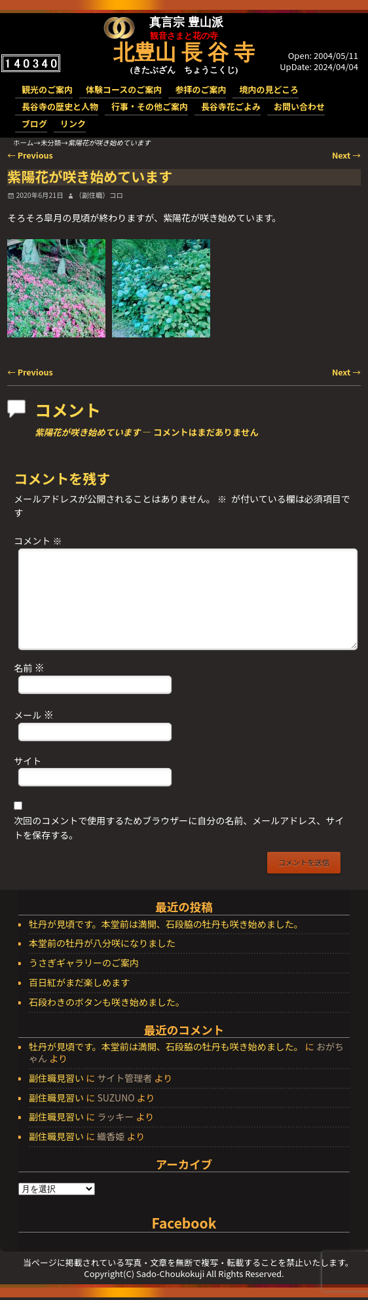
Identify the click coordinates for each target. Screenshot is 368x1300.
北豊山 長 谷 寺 (184, 52)
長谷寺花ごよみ (231, 106)
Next (346, 155)
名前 (30, 667)
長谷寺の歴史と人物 (60, 106)
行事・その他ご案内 (149, 106)
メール (35, 714)
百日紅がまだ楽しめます (79, 983)
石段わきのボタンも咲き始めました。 (107, 1002)
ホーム (23, 142)
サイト (27, 760)
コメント (39, 540)
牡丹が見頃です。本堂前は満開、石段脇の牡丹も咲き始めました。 (166, 924)
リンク (73, 123)
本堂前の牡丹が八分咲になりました (102, 943)
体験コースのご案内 (124, 89)
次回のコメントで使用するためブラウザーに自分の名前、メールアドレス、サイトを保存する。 (179, 827)
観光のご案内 (47, 89)
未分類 (51, 142)
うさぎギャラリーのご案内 (84, 963)
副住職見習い (56, 1077)
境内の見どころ (269, 89)
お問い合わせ (299, 106)
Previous (30, 155)
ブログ (34, 123)
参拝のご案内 (200, 89)
